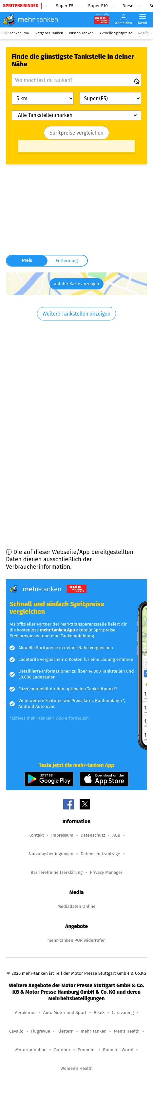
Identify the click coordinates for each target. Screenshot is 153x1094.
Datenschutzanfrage (100, 854)
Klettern (65, 1031)
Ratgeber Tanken (49, 33)
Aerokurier (25, 1012)
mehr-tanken (93, 1031)
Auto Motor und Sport (64, 1012)
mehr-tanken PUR (14, 33)
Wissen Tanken (81, 33)
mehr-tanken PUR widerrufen (76, 940)
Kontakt (36, 835)
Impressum (62, 835)
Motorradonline (31, 1050)
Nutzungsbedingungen (51, 854)
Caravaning (123, 1012)
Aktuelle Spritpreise (116, 33)
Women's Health (76, 1068)
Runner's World (118, 1050)
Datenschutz (93, 835)
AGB (116, 835)
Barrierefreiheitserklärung (56, 872)
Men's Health (127, 1031)
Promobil (87, 1050)
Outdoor (62, 1050)
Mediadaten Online (76, 906)
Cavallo (16, 1031)
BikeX (99, 1012)
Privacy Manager (106, 872)
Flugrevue (40, 1031)
